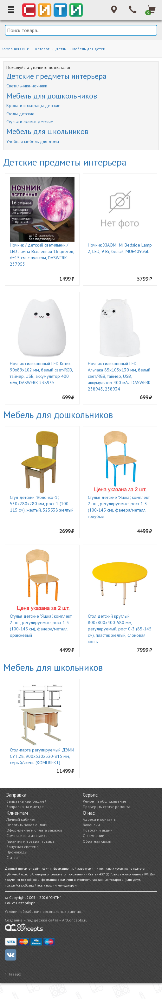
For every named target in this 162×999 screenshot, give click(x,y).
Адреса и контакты (99, 819)
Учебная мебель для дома (32, 141)
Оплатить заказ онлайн (27, 824)
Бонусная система (22, 846)
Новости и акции (98, 830)
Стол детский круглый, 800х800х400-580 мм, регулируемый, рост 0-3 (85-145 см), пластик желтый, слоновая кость (120, 628)
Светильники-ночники (26, 86)
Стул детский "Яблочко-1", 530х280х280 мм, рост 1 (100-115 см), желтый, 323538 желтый (42, 503)
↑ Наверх (13, 974)
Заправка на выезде (25, 806)
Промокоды (16, 852)
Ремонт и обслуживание (104, 801)
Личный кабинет (21, 819)
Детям (61, 48)
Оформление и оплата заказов (34, 830)
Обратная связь (97, 841)
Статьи (12, 857)
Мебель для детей (88, 48)
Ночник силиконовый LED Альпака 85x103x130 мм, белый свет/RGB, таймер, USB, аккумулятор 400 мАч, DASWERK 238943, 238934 (119, 376)
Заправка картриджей (26, 801)
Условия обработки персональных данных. (43, 911)
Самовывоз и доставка (27, 835)
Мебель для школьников (47, 131)
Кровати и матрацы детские (33, 105)
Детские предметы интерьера (56, 76)
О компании (93, 835)
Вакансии (91, 824)
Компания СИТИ (15, 48)
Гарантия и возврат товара (30, 841)
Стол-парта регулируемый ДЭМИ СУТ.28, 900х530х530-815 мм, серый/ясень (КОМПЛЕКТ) (42, 756)
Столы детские (20, 114)
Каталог (42, 48)
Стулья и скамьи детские (29, 122)
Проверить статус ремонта (106, 806)
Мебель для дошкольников (51, 96)
